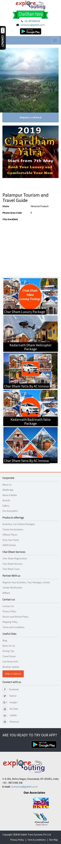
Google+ (10, 702)
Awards (6, 500)
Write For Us (8, 645)
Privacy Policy (9, 611)
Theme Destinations (12, 529)
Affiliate (6, 592)
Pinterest (10, 721)
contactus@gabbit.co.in (32, 24)
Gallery (5, 505)
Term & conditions (36, 839)
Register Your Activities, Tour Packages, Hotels (26, 582)
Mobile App (8, 489)
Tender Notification (12, 587)
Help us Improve (13, 673)
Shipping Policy (10, 621)
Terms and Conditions (13, 627)
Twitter (9, 695)
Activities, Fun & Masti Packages (18, 524)
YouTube (10, 708)
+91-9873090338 (32, 21)
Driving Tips (8, 651)
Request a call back (30, 117)
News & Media (9, 495)
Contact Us (8, 606)
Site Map (53, 839)
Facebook (10, 689)
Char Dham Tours (11, 568)
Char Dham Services (12, 563)
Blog (4, 640)
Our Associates (10, 510)
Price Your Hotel (10, 540)
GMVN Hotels (9, 545)
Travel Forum (9, 656)
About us (7, 484)
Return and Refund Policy (15, 616)
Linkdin (9, 715)
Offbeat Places (9, 534)
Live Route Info (10, 661)
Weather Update (10, 666)
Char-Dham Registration (14, 558)
